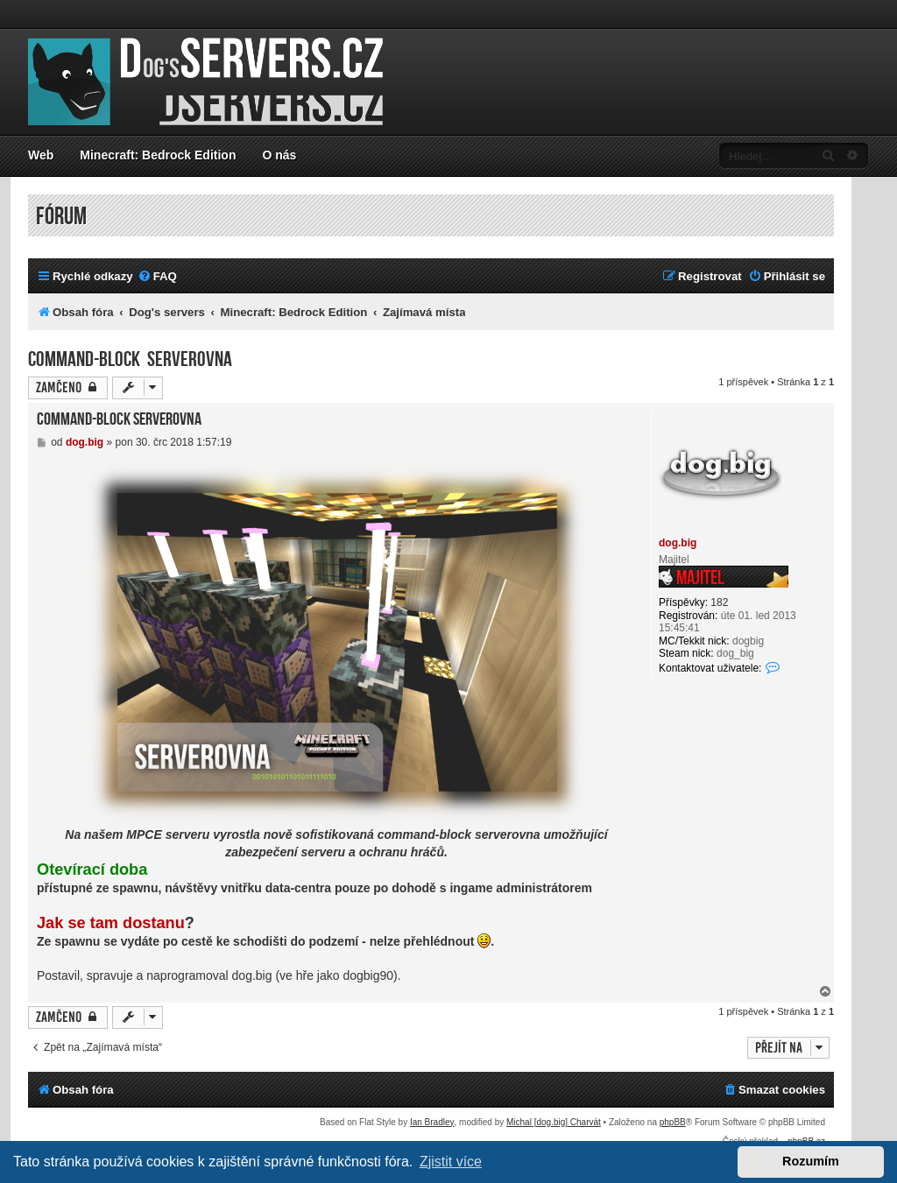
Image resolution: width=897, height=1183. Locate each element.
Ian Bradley (432, 1122)
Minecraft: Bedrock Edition (158, 155)
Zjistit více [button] (451, 1161)
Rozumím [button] (810, 1161)
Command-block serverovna (130, 359)
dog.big (677, 543)
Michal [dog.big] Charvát (553, 1122)
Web (40, 155)
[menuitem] (157, 276)
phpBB (673, 1122)
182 (719, 602)
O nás (279, 155)
